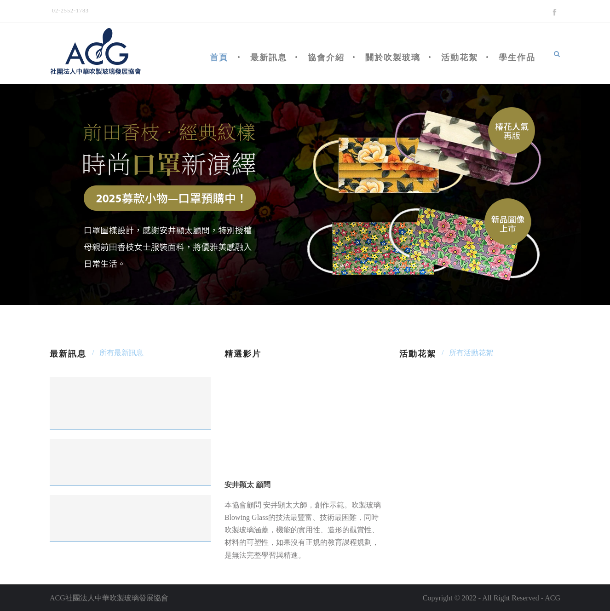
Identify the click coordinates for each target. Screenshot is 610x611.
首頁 (219, 57)
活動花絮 (459, 57)
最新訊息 (268, 57)
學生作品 (517, 57)
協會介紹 (326, 57)
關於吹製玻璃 (392, 57)
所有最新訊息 (121, 353)
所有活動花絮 (471, 353)
